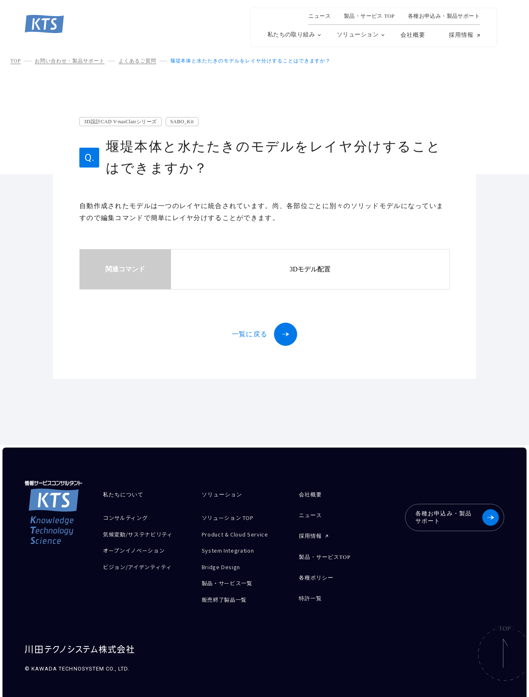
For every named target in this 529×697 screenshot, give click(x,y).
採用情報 (461, 35)
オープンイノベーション (138, 546)
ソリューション (358, 34)
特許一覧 (310, 590)
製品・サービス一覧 (231, 575)
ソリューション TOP (232, 517)
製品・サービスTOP (325, 551)
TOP (15, 61)
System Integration (233, 546)
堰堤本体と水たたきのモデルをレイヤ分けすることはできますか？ (250, 61)
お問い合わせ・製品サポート (69, 61)
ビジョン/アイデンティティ (142, 560)
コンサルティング (128, 517)
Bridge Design (224, 560)
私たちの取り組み (291, 34)
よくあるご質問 (137, 61)
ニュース (319, 16)
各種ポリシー (316, 571)
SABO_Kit (182, 122)
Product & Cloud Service (240, 531)
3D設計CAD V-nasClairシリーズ (120, 122)
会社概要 (412, 35)
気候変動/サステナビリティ (143, 531)
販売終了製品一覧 (227, 589)
